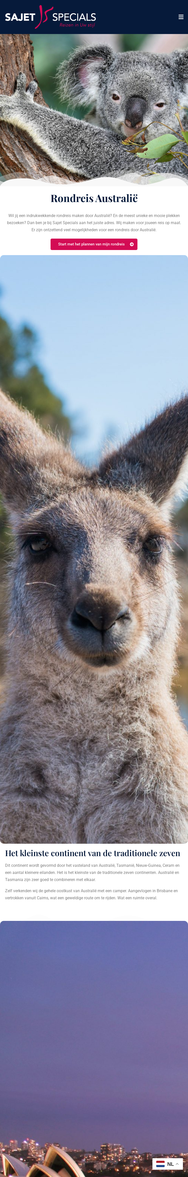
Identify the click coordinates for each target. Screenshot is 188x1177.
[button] (181, 17)
